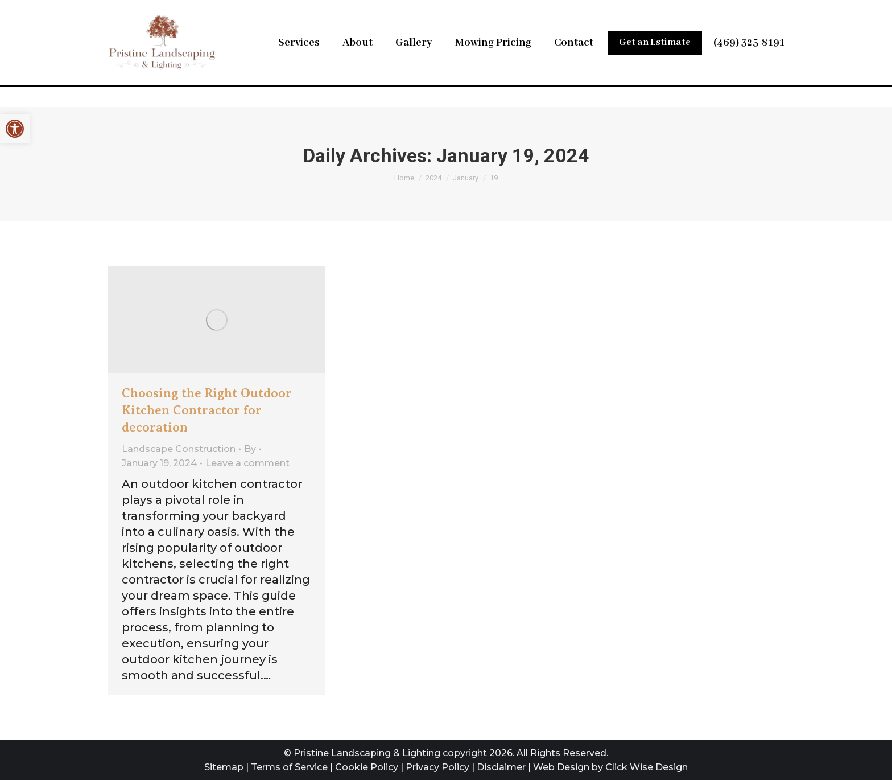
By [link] (250, 449)
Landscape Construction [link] (179, 449)
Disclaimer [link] (501, 767)
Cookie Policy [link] (366, 767)
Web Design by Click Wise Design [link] (610, 767)
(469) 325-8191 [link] (748, 64)
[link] (15, 128)
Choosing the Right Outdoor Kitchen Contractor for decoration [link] (207, 410)
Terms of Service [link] (289, 767)
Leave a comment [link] (247, 463)
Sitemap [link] (223, 767)
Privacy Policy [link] (437, 767)
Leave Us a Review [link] (640, 11)
